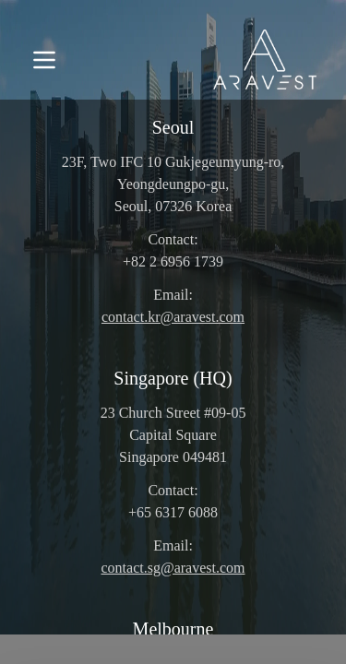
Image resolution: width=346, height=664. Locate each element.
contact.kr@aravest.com (173, 317)
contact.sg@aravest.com (173, 567)
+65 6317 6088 (173, 512)
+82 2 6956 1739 (173, 261)
